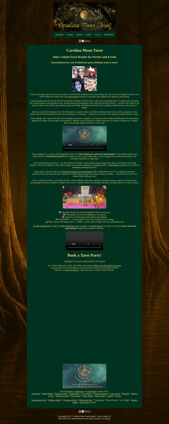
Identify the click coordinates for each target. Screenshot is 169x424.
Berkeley (70, 391)
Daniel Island (47, 394)
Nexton (118, 396)
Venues (79, 35)
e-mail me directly (71, 270)
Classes (70, 35)
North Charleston (101, 394)
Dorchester (92, 391)
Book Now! (109, 35)
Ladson (110, 396)
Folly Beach (76, 396)
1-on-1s (98, 35)
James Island (88, 396)
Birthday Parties (54, 400)
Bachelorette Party (39, 400)
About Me (59, 35)
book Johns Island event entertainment (76, 172)
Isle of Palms (87, 394)
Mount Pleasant (61, 394)
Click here (68, 261)
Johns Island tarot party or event (74, 226)
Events (88, 35)
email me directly (97, 226)
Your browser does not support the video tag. (84, 138)
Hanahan (125, 394)
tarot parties (73, 97)
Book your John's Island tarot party (107, 265)
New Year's (84, 402)
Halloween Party (85, 400)
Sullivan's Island (62, 396)
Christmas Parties (70, 400)
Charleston (79, 391)
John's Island (100, 396)
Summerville (74, 394)
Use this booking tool (41, 226)
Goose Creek (115, 394)
